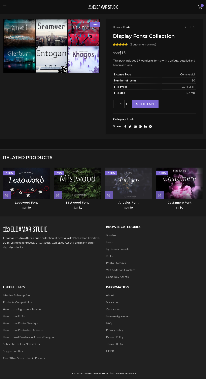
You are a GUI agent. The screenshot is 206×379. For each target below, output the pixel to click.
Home (116, 27)
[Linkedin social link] (145, 126)
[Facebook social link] (125, 126)
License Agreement (118, 316)
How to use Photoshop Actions (23, 330)
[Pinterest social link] (140, 126)
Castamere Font (180, 202)
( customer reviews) (143, 44)
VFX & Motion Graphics (120, 270)
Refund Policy (114, 337)
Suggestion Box (13, 351)
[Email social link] (135, 126)
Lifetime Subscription (16, 295)
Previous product (186, 27)
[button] (7, 195)
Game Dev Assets (117, 276)
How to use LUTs (14, 316)
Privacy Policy (114, 330)
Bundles (111, 235)
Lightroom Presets (118, 249)
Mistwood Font (77, 202)
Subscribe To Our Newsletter (21, 344)
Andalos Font (128, 202)
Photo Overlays (116, 263)
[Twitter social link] (130, 126)
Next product (194, 27)
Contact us (113, 309)
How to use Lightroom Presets (22, 309)
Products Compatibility (17, 302)
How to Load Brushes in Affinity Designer (29, 337)
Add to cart (145, 104)
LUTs (109, 256)
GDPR (110, 351)
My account (113, 302)
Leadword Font (26, 202)
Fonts (127, 27)
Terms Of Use (115, 344)
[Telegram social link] (150, 126)
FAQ (109, 323)
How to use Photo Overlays (20, 323)
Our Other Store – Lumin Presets (24, 358)
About (110, 295)
